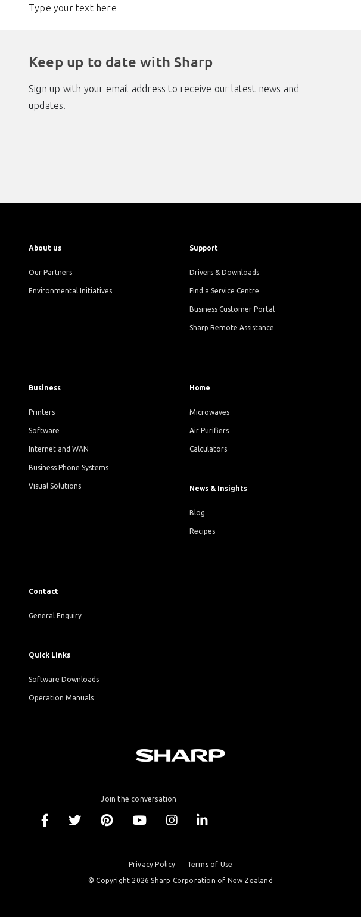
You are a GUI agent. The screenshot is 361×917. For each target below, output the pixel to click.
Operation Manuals (61, 698)
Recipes (202, 531)
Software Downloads (64, 679)
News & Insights (218, 488)
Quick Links (49, 655)
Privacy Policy (152, 864)
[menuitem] (100, 248)
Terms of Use (209, 864)
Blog (197, 513)
